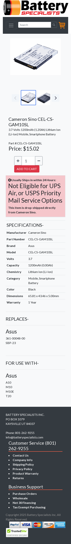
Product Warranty (26, 473)
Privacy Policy (22, 469)
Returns (18, 478)
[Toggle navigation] (11, 25)
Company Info (23, 460)
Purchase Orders (25, 493)
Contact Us (21, 455)
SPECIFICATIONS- (25, 225)
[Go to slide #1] (28, 97)
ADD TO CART (27, 169)
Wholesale (20, 498)
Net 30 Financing (24, 502)
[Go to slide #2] (45, 97)
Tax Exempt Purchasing (29, 507)
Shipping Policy (23, 464)
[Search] (34, 25)
